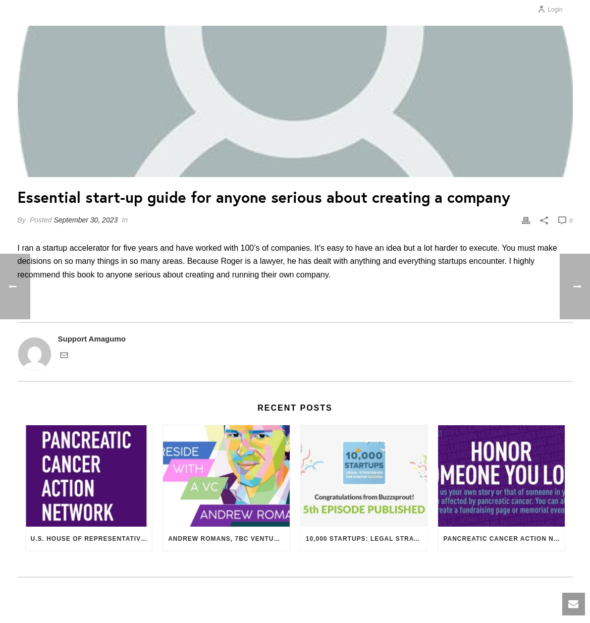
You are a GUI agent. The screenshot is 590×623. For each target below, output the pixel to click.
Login (550, 9)
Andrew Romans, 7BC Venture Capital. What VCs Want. (229, 538)
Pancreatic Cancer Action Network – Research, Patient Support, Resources (504, 538)
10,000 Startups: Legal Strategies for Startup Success (366, 538)
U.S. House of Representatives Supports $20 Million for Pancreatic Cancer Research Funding (91, 538)
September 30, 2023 (85, 220)
